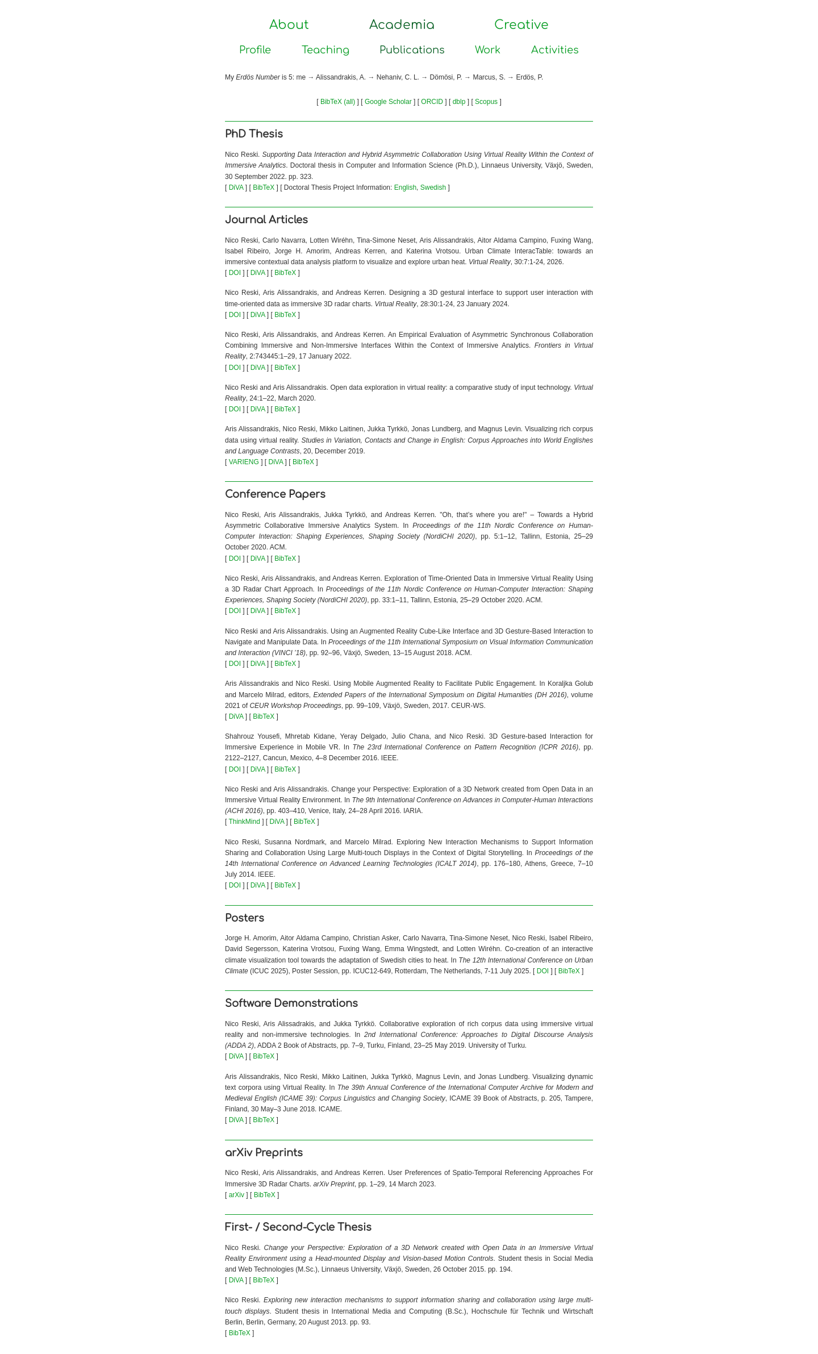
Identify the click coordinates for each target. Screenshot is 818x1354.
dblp (459, 102)
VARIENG (244, 462)
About (289, 25)
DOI (235, 273)
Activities (555, 50)
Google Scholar (388, 102)
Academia (402, 25)
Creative (521, 25)
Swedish (433, 187)
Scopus (486, 102)
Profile (255, 50)
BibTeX (263, 187)
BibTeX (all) (337, 102)
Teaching (325, 50)
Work (487, 50)
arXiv (236, 1195)
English (405, 187)
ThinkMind (244, 822)
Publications (412, 50)
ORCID (432, 102)
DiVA (236, 187)
